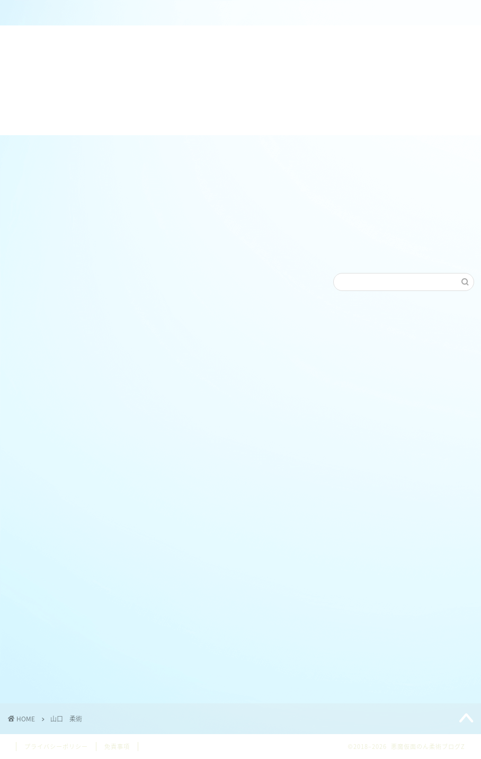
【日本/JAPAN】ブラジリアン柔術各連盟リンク (332, 17)
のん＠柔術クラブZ (146, 13)
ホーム (56, 13)
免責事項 (117, 746)
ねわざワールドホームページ (236, 17)
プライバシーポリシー (56, 746)
